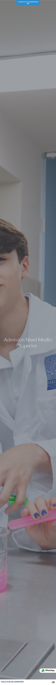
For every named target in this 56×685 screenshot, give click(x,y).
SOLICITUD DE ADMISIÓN (12, 682)
